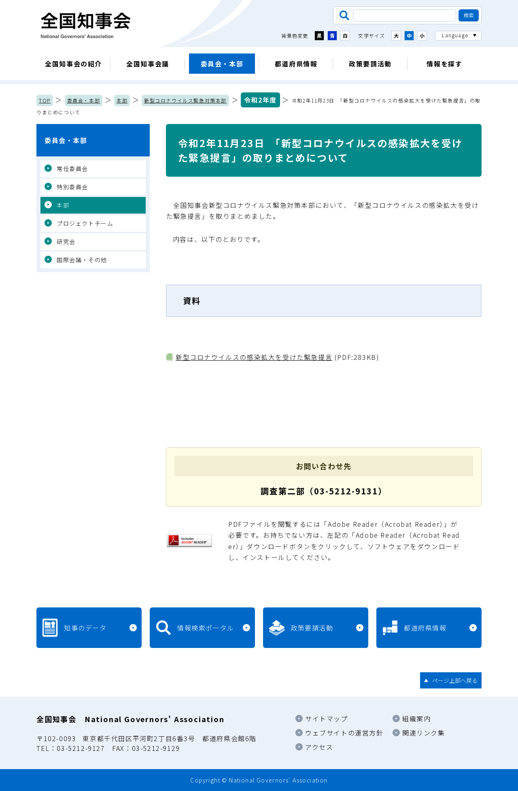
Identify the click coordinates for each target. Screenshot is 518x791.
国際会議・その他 (82, 260)
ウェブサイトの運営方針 (344, 733)
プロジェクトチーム (85, 223)
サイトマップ (326, 718)
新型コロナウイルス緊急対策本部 (185, 100)
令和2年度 (260, 100)
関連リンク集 (423, 733)
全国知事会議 (147, 63)
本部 (122, 100)
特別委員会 (72, 187)
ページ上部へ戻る (455, 680)
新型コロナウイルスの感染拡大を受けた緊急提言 (254, 357)
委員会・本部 (222, 63)
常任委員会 (72, 169)
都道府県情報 (296, 63)
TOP (45, 100)
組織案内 (416, 718)
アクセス (319, 747)
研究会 (66, 241)
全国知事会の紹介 (73, 63)
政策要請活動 (370, 63)
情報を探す (444, 63)
